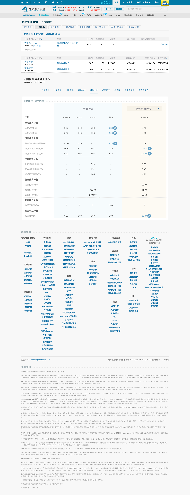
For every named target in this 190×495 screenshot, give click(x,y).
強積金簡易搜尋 (133, 304)
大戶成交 (69, 298)
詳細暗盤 (164, 44)
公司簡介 (28, 296)
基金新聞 (133, 280)
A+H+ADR (47, 335)
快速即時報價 (69, 242)
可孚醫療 (29, 68)
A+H (47, 328)
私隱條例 (28, 311)
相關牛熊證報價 (68, 264)
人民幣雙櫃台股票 (47, 264)
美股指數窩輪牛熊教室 (154, 287)
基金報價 (133, 277)
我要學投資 (154, 291)
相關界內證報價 (68, 267)
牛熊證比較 (114, 279)
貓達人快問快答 (154, 253)
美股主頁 (115, 306)
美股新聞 (115, 324)
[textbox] (146, 9)
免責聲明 (28, 307)
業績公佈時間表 (47, 314)
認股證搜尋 (114, 255)
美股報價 (115, 310)
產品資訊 (28, 253)
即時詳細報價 (69, 246)
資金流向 (69, 302)
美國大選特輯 (154, 275)
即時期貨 (47, 253)
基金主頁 (133, 273)
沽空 (69, 291)
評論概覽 (93, 266)
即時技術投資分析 (69, 323)
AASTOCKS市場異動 (69, 316)
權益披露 (69, 309)
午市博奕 (154, 260)
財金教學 (28, 256)
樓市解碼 (154, 306)
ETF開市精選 (154, 266)
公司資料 (69, 320)
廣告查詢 (28, 303)
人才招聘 (28, 300)
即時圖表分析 (69, 249)
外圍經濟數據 (114, 331)
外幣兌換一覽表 (133, 260)
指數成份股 (47, 271)
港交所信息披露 (92, 249)
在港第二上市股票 (47, 285)
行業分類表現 (47, 267)
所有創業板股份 (47, 282)
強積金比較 (133, 308)
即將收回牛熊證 (114, 286)
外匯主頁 (133, 242)
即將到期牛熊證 (114, 290)
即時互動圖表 (69, 253)
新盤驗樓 (154, 300)
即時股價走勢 (69, 287)
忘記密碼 (28, 276)
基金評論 (93, 277)
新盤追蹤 (154, 303)
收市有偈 (154, 257)
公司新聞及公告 (68, 312)
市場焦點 (154, 281)
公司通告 (47, 296)
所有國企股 (47, 274)
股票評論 (93, 270)
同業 (69, 305)
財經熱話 (154, 278)
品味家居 (154, 297)
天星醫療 (29, 62)
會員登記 (28, 269)
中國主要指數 (47, 249)
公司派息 (47, 303)
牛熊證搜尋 (114, 275)
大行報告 (47, 310)
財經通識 (154, 294)
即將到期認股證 (114, 262)
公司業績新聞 (47, 306)
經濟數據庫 (47, 342)
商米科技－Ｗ (31, 43)
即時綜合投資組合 (69, 327)
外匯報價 (133, 246)
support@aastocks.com (40, 360)
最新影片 (154, 247)
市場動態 (115, 313)
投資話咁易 (154, 272)
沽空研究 (47, 299)
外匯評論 (93, 280)
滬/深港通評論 (93, 273)
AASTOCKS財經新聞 (92, 242)
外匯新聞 (133, 249)
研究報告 (93, 284)
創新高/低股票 (47, 260)
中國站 (28, 246)
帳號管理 (28, 273)
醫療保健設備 (63, 63)
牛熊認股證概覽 (114, 242)
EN (38, 2)
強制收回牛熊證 (114, 293)
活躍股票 (47, 257)
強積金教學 (133, 311)
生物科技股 (47, 289)
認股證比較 (114, 259)
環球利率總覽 (47, 349)
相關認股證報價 (68, 260)
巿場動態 (133, 257)
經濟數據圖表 (47, 345)
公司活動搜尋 (47, 317)
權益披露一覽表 (47, 324)
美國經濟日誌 (114, 327)
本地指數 (47, 242)
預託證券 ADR (47, 331)
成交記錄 (69, 295)
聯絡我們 (28, 283)
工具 (133, 287)
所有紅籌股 (47, 278)
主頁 (28, 242)
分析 (114, 317)
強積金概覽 (133, 300)
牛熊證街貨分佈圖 (114, 282)
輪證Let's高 (154, 284)
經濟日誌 (47, 338)
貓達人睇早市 (154, 250)
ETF (47, 292)
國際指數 (47, 246)
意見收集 (28, 280)
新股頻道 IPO (47, 321)
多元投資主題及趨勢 (154, 269)
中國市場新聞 (93, 253)
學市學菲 (154, 263)
